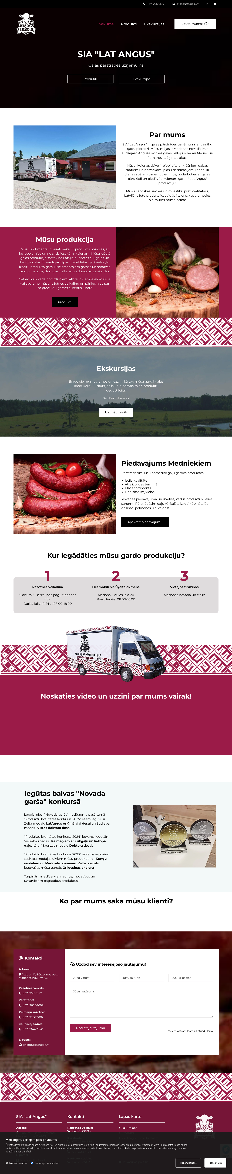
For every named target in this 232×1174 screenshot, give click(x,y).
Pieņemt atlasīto (188, 1163)
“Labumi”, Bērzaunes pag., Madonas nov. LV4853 (38, 976)
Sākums (106, 24)
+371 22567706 (31, 1017)
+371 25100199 (153, 3)
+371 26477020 (31, 1029)
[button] (195, 24)
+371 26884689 (31, 1005)
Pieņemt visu (215, 1163)
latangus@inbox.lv (186, 3)
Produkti (129, 24)
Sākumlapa (128, 1127)
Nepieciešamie (16, 1163)
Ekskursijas (154, 24)
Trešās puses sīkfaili (45, 1163)
